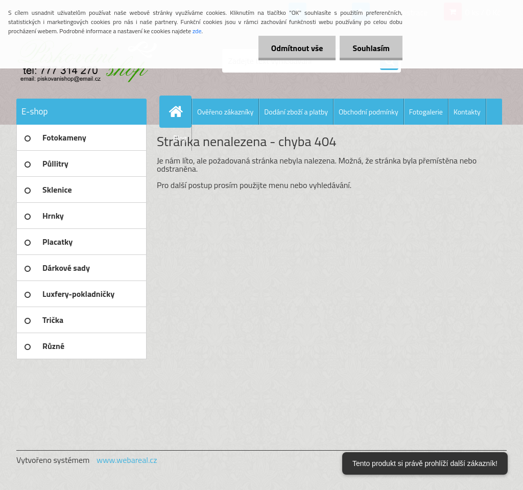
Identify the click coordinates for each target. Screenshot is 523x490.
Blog (179, 137)
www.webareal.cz (127, 460)
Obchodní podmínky (368, 111)
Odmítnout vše (297, 48)
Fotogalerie (426, 111)
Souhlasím (371, 48)
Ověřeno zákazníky (225, 111)
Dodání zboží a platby (296, 111)
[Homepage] (180, 111)
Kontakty (467, 111)
